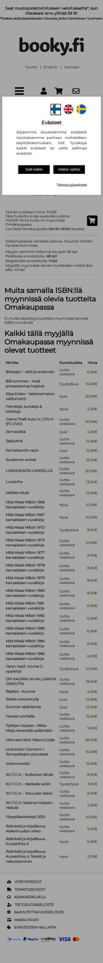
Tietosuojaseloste (72, 185)
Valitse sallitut (69, 169)
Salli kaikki (33, 169)
